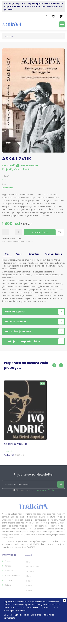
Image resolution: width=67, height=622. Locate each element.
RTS (4, 179)
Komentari (34, 251)
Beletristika (7, 187)
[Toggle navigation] (62, 24)
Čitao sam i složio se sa (35, 489)
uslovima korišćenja (45, 489)
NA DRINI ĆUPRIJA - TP (15, 443)
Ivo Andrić (10, 165)
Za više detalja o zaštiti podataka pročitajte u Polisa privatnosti (29, 616)
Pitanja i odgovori (53, 251)
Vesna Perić (22, 169)
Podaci (19, 251)
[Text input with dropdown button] (33, 36)
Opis (7, 251)
